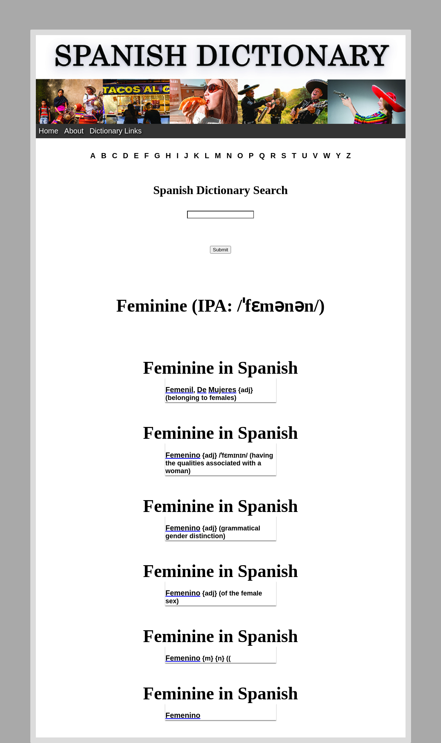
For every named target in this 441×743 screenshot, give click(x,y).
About (74, 131)
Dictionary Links (115, 131)
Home (48, 131)
